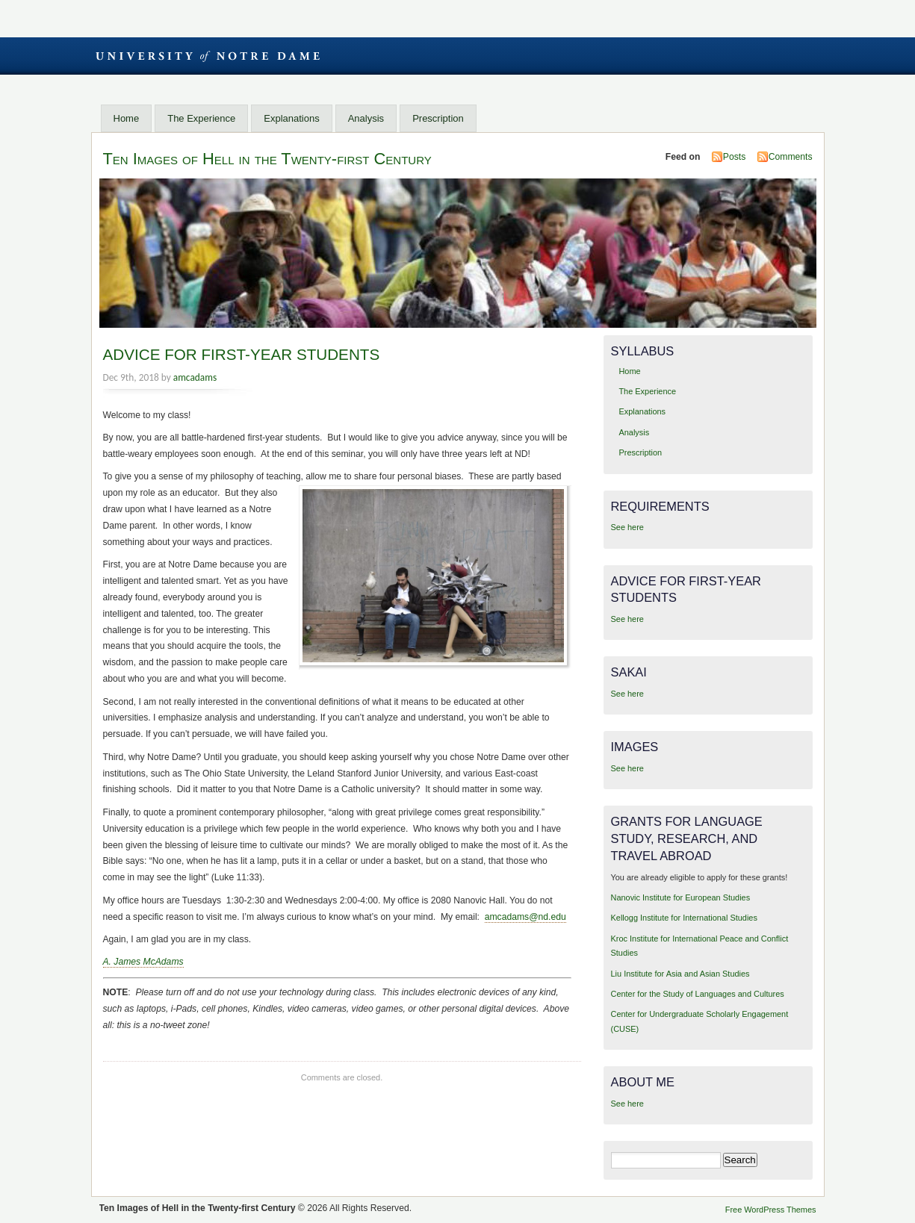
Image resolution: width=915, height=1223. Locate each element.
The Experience (201, 118)
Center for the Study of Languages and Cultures (697, 993)
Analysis (366, 118)
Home (127, 118)
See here (627, 527)
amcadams (195, 377)
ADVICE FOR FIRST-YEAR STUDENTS (241, 354)
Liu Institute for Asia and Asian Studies (680, 973)
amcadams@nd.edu (525, 917)
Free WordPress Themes (770, 1209)
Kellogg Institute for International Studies (684, 917)
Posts (734, 157)
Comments (791, 157)
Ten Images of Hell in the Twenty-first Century (267, 158)
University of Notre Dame (207, 56)
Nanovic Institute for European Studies (681, 897)
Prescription (438, 118)
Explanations (291, 118)
